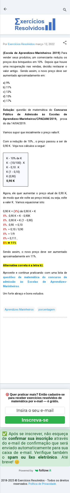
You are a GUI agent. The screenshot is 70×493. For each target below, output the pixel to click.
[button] (65, 43)
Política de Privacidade (42, 483)
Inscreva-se (35, 420)
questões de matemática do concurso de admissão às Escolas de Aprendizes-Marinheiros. (35, 282)
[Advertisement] (35, 351)
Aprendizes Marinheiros (19, 309)
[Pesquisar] (65, 10)
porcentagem (46, 309)
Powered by (35, 470)
